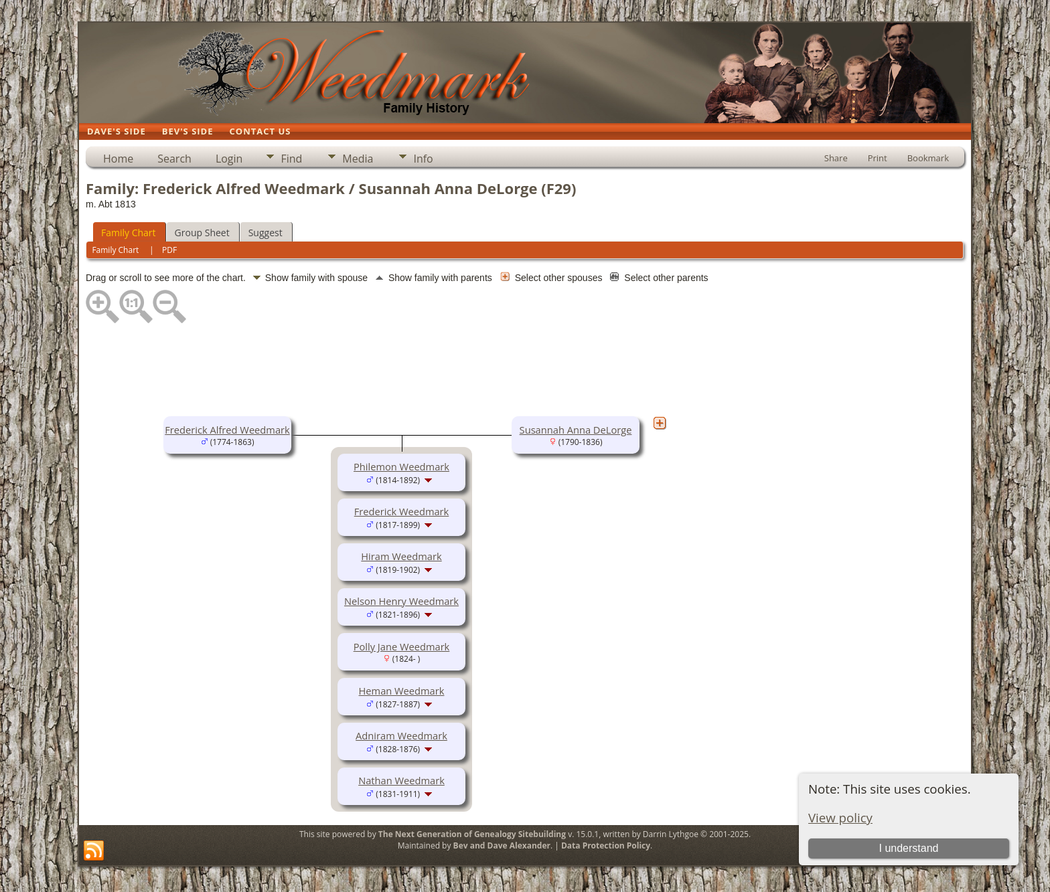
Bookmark (928, 158)
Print (877, 158)
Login (229, 158)
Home (118, 158)
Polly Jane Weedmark (402, 646)
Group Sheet (202, 232)
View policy (840, 817)
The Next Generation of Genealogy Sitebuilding (472, 834)
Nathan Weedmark (401, 780)
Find (291, 158)
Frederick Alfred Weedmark (227, 429)
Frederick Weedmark (401, 511)
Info (423, 158)
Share (836, 158)
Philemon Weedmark (401, 466)
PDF (169, 250)
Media (357, 158)
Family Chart (128, 232)
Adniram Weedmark (401, 735)
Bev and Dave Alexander (501, 845)
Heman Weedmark (402, 690)
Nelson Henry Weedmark (401, 601)
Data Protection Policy (605, 845)
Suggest (265, 232)
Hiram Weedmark (401, 556)
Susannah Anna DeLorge (576, 429)
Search (174, 158)
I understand (908, 848)
